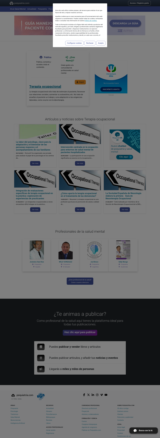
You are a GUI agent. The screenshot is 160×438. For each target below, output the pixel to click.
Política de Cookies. (91, 20)
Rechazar (89, 43)
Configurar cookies (74, 43)
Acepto (101, 43)
